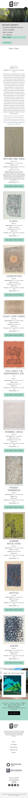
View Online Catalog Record (14, 186)
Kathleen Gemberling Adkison (13, 27)
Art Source (14, 744)
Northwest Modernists (10, 25)
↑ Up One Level (7, 42)
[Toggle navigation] (25, 8)
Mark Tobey (7, 37)
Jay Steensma (7, 35)
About (13, 741)
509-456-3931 (14, 782)
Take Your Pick (14, 713)
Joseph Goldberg (8, 30)
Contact (13, 752)
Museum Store (13, 749)
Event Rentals (13, 747)
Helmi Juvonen (8, 32)
